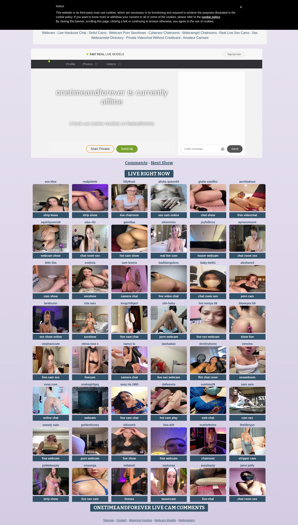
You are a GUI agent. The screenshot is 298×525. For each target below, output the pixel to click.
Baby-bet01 (208, 262)
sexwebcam (247, 377)
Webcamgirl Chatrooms (199, 33)
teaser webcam (208, 255)
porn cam (247, 296)
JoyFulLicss (208, 222)
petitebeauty (50, 465)
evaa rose (51, 384)
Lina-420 (168, 425)
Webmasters (187, 520)
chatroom (208, 458)
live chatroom (129, 215)
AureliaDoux (247, 181)
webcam (90, 418)
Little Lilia (50, 262)
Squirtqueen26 (51, 222)
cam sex (247, 418)
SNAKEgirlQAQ (90, 384)
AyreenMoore (247, 222)
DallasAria (168, 384)
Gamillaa (129, 222)
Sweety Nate (50, 425)
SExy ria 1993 (129, 384)
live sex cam (90, 499)
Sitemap (108, 520)
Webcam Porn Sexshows (127, 33)
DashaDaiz (169, 343)
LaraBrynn (50, 303)
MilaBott (129, 465)
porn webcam (168, 336)
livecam (90, 377)
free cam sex (51, 377)
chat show (208, 215)
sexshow (90, 296)
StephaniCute (51, 343)
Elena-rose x (90, 343)
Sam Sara (247, 384)
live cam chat (129, 336)
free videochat (247, 215)
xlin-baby (168, 303)
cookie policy (211, 17)
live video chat (169, 296)
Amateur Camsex (196, 38)
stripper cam (247, 458)
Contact (121, 520)
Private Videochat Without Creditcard (153, 38)
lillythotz (129, 181)
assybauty (208, 465)
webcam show (51, 255)
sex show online (51, 336)
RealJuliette (90, 181)
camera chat (129, 296)
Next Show (162, 162)
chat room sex (90, 255)
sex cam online (168, 215)
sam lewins (129, 262)
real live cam (168, 255)
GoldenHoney (90, 425)
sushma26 (208, 384)
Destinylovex (208, 343)
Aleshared (247, 262)
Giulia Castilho (207, 181)
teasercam (168, 499)
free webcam (51, 458)
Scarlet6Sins (208, 425)
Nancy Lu (129, 343)
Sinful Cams (97, 33)
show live (247, 336)
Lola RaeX (90, 303)
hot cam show (129, 255)
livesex (129, 499)
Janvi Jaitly (247, 465)
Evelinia (90, 262)
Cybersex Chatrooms (164, 33)
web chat (208, 418)
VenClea (247, 343)
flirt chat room (208, 377)
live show (129, 458)
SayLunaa (168, 465)
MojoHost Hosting (140, 520)
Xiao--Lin (90, 222)
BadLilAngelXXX (169, 262)
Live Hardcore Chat (72, 33)
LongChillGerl (129, 303)
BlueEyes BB (247, 303)
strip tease (50, 215)
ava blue (50, 181)
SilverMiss (169, 222)
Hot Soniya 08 (208, 303)
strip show (90, 215)
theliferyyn (247, 425)
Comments (136, 162)
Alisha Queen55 (168, 181)
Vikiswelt (129, 425)
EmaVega (90, 465)
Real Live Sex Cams (234, 33)
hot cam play (169, 418)
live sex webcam (208, 336)
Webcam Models (165, 520)
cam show (51, 296)
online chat (50, 418)
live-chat (208, 499)
